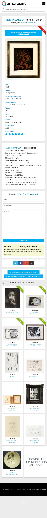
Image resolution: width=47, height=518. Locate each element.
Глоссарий (35, 489)
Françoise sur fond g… (12, 312)
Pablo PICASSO (14, 19)
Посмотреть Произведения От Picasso (23, 272)
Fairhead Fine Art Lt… (35, 346)
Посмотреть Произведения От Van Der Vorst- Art (23, 276)
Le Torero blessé (34, 440)
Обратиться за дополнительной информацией (23, 33)
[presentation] (19, 233)
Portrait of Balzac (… (12, 408)
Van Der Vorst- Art (29, 23)
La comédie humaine (34, 408)
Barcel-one (12, 378)
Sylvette (12, 472)
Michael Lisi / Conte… (12, 346)
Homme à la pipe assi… (35, 344)
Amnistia (12, 376)
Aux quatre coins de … (35, 376)
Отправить (23, 240)
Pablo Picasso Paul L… (12, 440)
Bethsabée (35, 312)
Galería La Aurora (35, 314)
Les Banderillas (12, 344)
